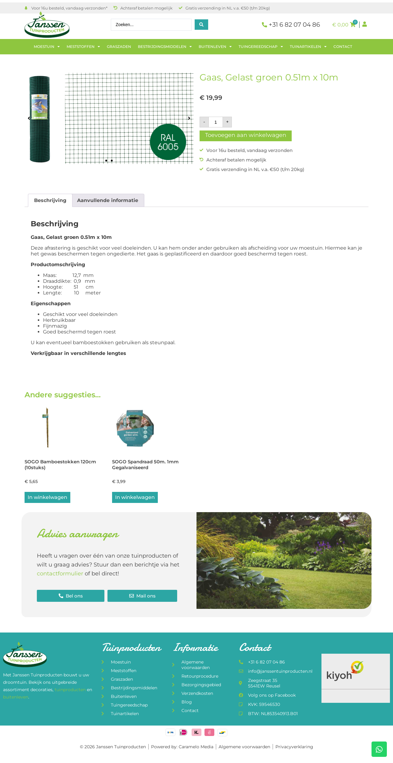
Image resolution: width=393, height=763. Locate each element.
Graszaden (119, 46)
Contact (342, 46)
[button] (29, 118)
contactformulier (60, 574)
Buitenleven (215, 46)
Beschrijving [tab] (50, 200)
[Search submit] (201, 24)
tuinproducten (71, 690)
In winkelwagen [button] (47, 498)
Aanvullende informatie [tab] (107, 200)
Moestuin (47, 46)
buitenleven (15, 697)
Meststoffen (83, 46)
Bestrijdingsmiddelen (165, 46)
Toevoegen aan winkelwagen (245, 135)
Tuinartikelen (308, 46)
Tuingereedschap (261, 46)
